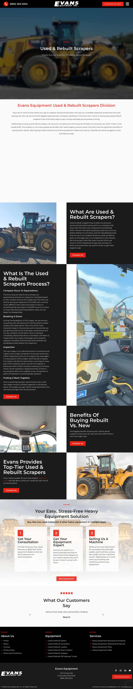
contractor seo (97, 687)
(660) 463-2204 (19, 4)
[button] (30, 615)
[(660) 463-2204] (6, 4)
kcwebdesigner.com (113, 687)
